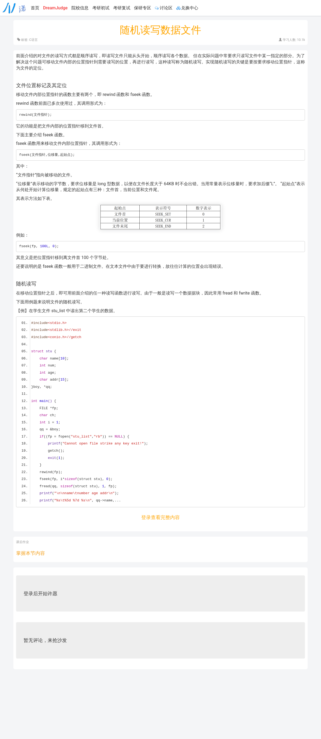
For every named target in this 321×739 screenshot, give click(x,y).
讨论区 (164, 7)
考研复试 (121, 7)
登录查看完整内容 (160, 517)
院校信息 (80, 7)
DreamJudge (55, 7)
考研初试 (100, 7)
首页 (35, 7)
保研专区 (142, 7)
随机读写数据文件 (160, 30)
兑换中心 (187, 7)
